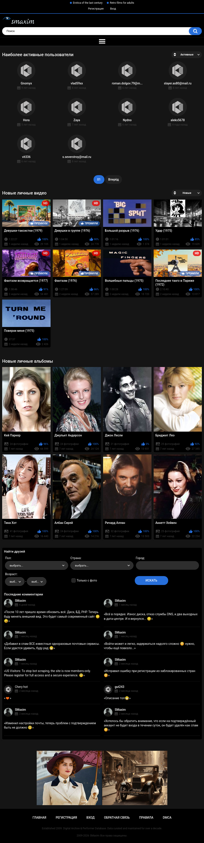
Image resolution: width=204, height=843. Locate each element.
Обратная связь (117, 817)
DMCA (167, 817)
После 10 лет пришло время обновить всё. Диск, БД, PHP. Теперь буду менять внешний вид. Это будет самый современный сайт (52, 616)
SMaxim (20, 600)
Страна (75, 558)
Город (140, 558)
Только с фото (87, 580)
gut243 (119, 687)
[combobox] (36, 565)
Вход (113, 8)
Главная (39, 817)
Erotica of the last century (87, 2)
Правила (146, 817)
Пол (8, 558)
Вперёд (113, 179)
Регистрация (96, 8)
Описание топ (117, 698)
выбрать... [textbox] (16, 565)
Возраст (11, 574)
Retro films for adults (122, 2)
